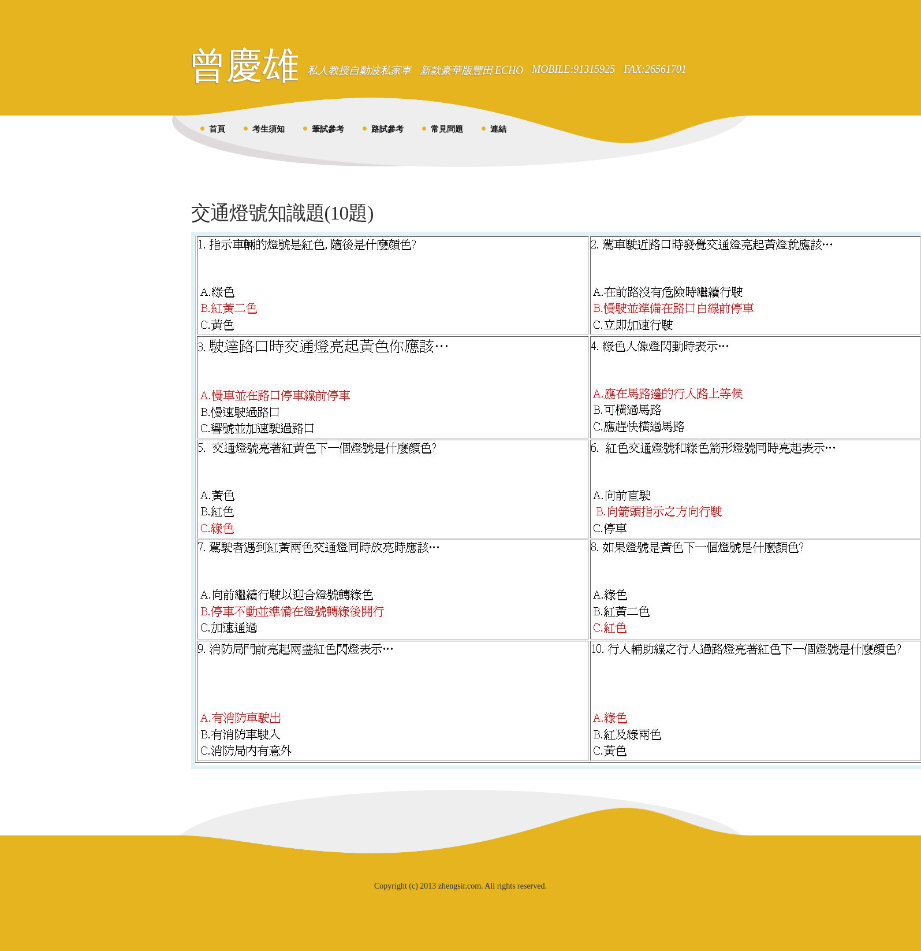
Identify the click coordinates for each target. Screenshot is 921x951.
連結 (498, 129)
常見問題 (447, 129)
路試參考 (387, 129)
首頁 (217, 129)
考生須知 (268, 129)
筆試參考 (328, 129)
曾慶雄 (244, 65)
